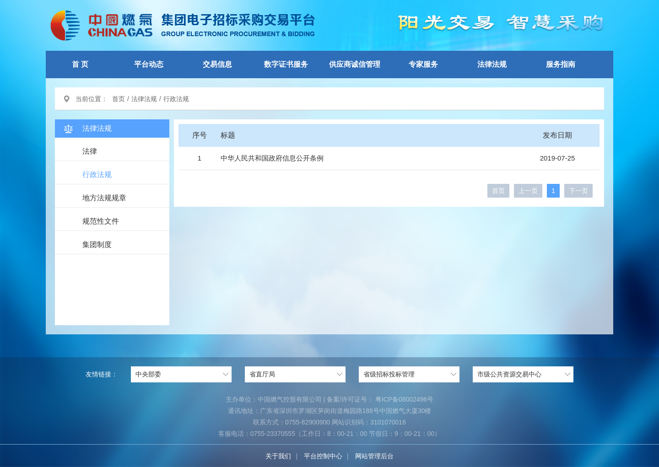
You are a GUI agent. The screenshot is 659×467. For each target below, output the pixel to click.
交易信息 (217, 64)
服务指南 (560, 64)
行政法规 (97, 174)
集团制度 (97, 244)
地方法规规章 (104, 198)
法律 (89, 151)
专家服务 (423, 64)
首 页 (80, 64)
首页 (118, 98)
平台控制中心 (323, 456)
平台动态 (148, 64)
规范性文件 (100, 221)
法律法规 (492, 64)
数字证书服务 (286, 64)
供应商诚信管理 (354, 64)
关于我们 (278, 456)
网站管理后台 (374, 456)
